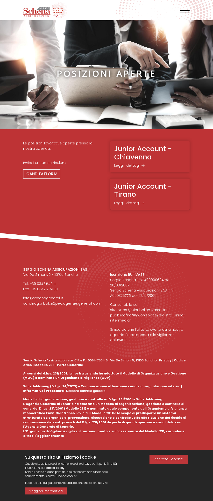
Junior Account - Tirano (142, 190)
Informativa (33, 391)
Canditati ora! (41, 174)
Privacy (165, 360)
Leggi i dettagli (129, 165)
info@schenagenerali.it (43, 298)
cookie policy (54, 471)
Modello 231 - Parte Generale (58, 365)
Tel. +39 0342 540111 (39, 283)
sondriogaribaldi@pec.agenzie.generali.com (62, 303)
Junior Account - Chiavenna (142, 153)
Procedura (55, 391)
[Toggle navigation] (185, 10)
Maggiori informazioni (46, 494)
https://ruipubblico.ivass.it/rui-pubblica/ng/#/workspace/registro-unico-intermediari (147, 315)
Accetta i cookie (168, 462)
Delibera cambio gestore (85, 391)
